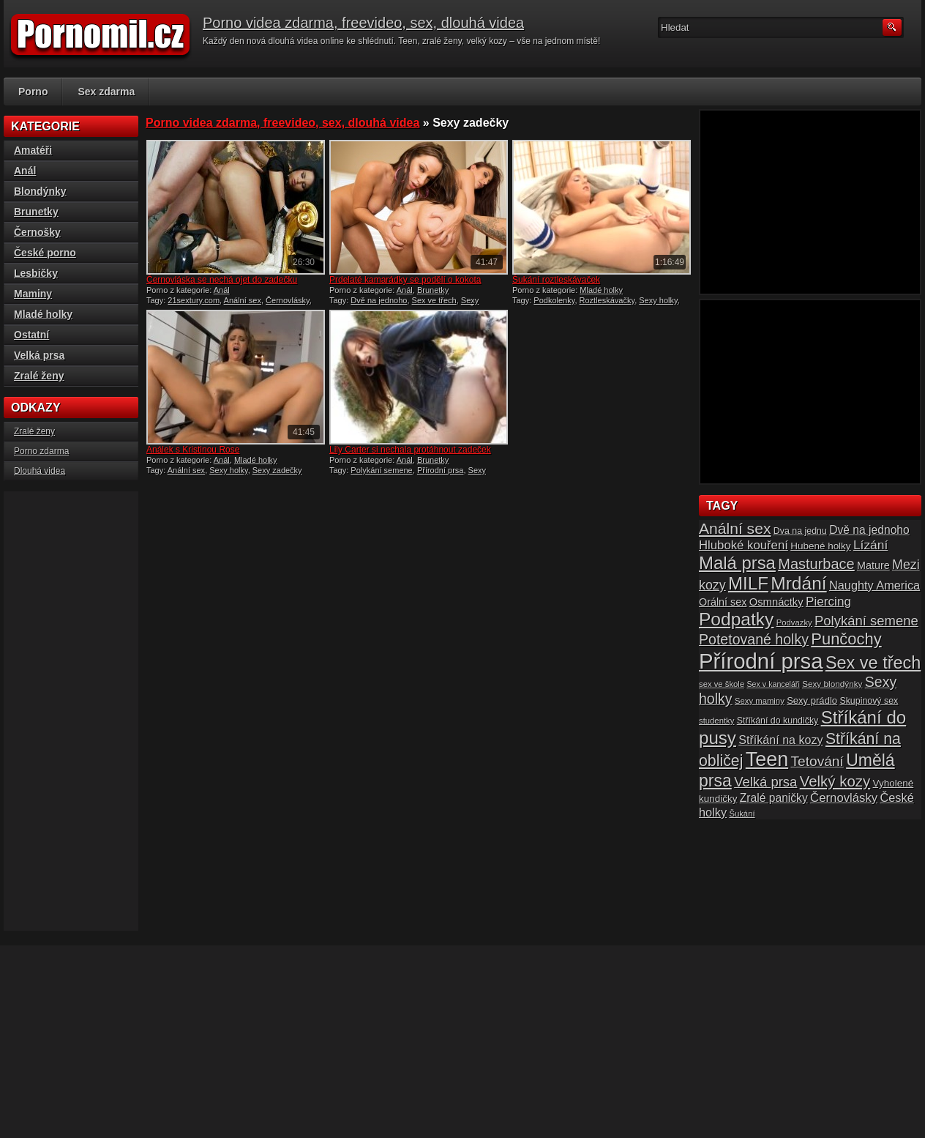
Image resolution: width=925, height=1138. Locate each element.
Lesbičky (36, 273)
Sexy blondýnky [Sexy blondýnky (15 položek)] (832, 683)
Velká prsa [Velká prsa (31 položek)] (765, 781)
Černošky (37, 232)
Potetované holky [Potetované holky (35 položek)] (754, 639)
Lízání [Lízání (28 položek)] (870, 545)
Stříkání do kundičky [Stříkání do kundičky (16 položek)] (778, 720)
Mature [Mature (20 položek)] (873, 565)
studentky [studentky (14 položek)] (716, 720)
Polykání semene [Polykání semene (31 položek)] (866, 620)
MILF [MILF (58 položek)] (748, 583)
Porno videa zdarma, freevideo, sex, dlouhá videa (363, 23)
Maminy (33, 294)
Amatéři (33, 150)
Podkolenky (553, 300)
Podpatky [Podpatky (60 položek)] (736, 619)
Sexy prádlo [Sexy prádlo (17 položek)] (812, 700)
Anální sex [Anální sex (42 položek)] (735, 528)
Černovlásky (288, 300)
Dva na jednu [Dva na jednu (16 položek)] (800, 531)
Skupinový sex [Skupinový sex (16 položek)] (868, 701)
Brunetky (433, 290)
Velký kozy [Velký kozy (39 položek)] (835, 781)
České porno (45, 253)
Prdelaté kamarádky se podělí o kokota (405, 280)
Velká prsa (39, 355)
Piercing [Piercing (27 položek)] (828, 601)
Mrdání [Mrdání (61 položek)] (798, 583)
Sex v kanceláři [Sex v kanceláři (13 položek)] (773, 684)
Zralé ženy (39, 376)
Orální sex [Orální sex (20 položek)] (722, 602)
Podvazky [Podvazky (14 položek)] (794, 622)
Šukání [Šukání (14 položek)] (741, 813)
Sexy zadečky (277, 470)
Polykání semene (381, 470)
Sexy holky (658, 300)
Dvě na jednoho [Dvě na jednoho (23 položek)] (869, 530)
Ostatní (31, 335)
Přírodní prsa (440, 470)
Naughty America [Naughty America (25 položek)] (874, 585)
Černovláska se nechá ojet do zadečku (221, 280)
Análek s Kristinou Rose (192, 450)
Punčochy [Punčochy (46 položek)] (846, 639)
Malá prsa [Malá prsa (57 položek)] (737, 563)
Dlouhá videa (39, 471)
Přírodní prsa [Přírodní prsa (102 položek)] (761, 661)
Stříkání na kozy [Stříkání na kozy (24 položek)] (780, 739)
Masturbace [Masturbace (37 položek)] (816, 564)
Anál (222, 290)
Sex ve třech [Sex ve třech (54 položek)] (873, 662)
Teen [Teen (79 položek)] (767, 759)
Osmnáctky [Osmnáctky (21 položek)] (776, 602)
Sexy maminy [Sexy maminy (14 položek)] (759, 700)
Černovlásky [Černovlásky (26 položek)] (843, 798)
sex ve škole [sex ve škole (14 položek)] (721, 684)
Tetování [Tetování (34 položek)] (817, 761)
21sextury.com (194, 300)
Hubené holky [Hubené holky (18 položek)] (820, 545)
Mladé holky (601, 290)
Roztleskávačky (607, 300)
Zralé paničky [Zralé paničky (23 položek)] (774, 798)
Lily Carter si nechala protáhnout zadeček (410, 450)
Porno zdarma (41, 451)
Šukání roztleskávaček (556, 280)
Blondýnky (40, 191)
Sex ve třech (434, 300)
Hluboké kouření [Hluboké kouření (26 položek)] (743, 545)
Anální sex (242, 300)
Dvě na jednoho (379, 300)
